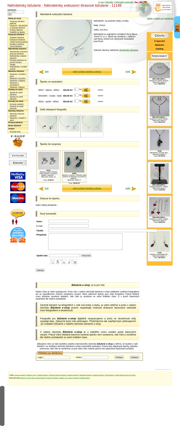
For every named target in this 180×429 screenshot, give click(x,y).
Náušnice (159, 45)
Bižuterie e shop (31, 378)
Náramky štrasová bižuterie (17, 115)
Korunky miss (15, 132)
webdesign (158, 372)
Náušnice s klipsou (17, 87)
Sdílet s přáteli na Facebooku (160, 18)
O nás (101, 2)
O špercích (159, 41)
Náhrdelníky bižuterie (17, 49)
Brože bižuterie (14, 126)
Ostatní (11, 129)
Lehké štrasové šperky (19, 42)
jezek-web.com (166, 372)
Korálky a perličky (17, 44)
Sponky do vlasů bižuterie (16, 98)
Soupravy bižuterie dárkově (17, 22)
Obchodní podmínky (124, 2)
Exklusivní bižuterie (17, 40)
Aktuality (109, 2)
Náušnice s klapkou (17, 81)
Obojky (12, 65)
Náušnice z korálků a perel (18, 75)
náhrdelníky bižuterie (128, 50)
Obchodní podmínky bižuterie (57, 378)
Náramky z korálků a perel (18, 119)
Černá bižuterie (16, 46)
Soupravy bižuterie (16, 35)
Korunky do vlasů (15, 101)
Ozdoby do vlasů (15, 90)
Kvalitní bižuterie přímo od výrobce (125, 378)
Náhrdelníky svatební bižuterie (18, 57)
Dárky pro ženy (14, 18)
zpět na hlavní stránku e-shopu (87, 71)
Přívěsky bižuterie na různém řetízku (18, 61)
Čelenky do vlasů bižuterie (16, 107)
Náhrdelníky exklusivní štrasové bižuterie (19, 53)
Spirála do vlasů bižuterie (16, 94)
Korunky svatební (17, 104)
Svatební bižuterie (17, 38)
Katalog (159, 49)
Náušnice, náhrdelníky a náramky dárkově (19, 27)
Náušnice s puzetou (17, 78)
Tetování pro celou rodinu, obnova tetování (32, 381)
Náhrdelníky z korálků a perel (18, 68)
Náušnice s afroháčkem (14, 84)
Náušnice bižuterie (16, 71)
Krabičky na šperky (17, 32)
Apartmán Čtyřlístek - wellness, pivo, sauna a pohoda (62, 381)
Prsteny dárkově (16, 30)
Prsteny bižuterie (15, 123)
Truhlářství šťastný (84, 381)
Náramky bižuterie (16, 111)
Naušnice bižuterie (72, 378)
